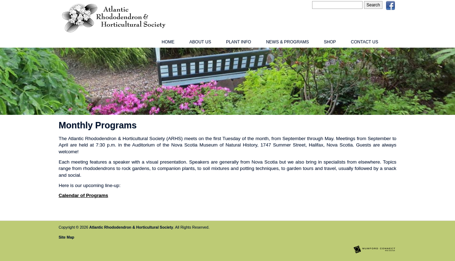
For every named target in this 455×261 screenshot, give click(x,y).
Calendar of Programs (83, 195)
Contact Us (364, 41)
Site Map (66, 237)
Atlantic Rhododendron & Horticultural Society (131, 227)
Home (168, 41)
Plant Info (238, 41)
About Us (200, 41)
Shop (330, 41)
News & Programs (287, 41)
